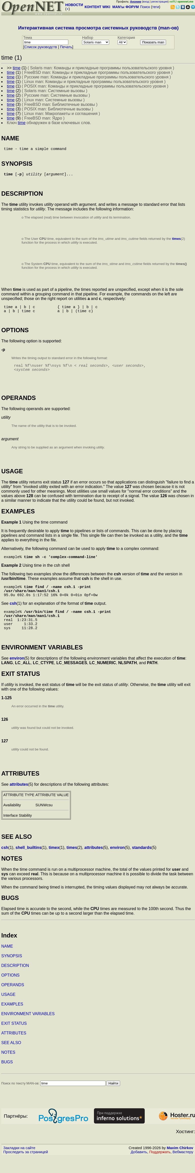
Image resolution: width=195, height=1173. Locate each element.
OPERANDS (12, 1001)
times (176, 242)
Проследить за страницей (25, 1168)
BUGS (7, 1078)
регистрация (159, 1)
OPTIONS (10, 991)
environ (17, 674)
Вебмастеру (183, 1168)
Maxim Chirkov (180, 1164)
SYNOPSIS (11, 972)
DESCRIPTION (15, 982)
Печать (66, 47)
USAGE (8, 1011)
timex (54, 864)
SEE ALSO (11, 1059)
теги (155, 7)
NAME (7, 962)
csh (13, 614)
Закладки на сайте (19, 1164)
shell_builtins (28, 864)
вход (146, 1)
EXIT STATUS (14, 1039)
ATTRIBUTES (13, 1049)
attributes (19, 800)
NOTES (8, 1068)
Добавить (139, 1168)
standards (141, 864)
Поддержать (160, 1168)
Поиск (145, 7)
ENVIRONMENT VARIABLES (28, 1030)
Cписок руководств (40, 47)
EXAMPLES (12, 1020)
